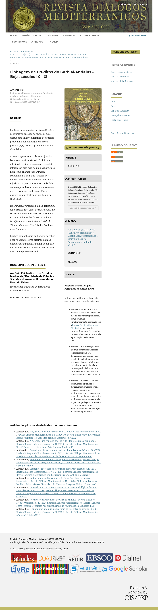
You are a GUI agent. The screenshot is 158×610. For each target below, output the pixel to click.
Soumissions (19, 42)
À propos (37, 42)
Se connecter (141, 4)
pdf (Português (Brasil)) (84, 147)
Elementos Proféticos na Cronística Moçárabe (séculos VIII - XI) (62, 468)
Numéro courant (32, 35)
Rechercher (137, 35)
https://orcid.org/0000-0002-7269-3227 (25, 102)
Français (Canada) (120, 115)
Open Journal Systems (122, 133)
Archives (52, 35)
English (114, 106)
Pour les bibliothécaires (122, 81)
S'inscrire (125, 4)
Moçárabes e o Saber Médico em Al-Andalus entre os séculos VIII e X (65, 431)
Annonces (69, 35)
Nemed (54, 42)
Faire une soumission (125, 52)
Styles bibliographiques (82, 208)
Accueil (14, 51)
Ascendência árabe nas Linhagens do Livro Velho (55, 459)
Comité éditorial (90, 35)
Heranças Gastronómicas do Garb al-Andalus (53, 499)
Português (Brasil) (120, 119)
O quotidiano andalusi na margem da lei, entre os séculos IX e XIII (64, 508)
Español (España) (120, 110)
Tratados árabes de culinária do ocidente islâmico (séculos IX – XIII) (65, 450)
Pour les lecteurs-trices (121, 72)
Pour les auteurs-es (120, 76)
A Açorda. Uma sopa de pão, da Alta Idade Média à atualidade (62, 440)
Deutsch (115, 101)
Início (13, 35)
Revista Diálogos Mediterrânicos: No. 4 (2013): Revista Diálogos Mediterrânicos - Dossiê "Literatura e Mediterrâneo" (58, 462)
